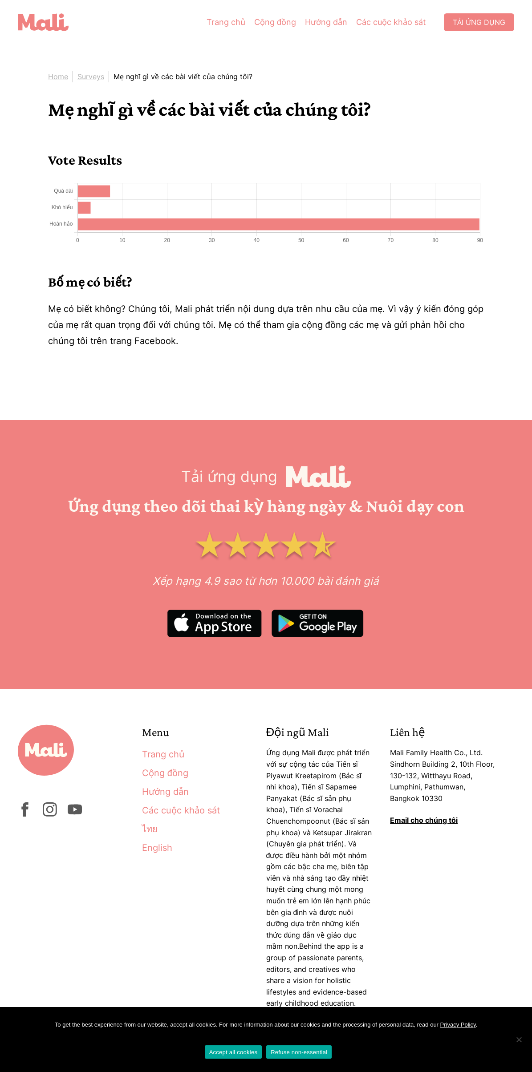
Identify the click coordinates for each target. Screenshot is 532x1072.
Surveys (90, 76)
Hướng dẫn (326, 22)
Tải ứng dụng (479, 22)
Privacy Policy (458, 1024)
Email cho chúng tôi (424, 820)
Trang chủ (226, 22)
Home (58, 76)
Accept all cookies (233, 1052)
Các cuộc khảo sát (391, 22)
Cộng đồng (275, 22)
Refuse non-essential (299, 1052)
